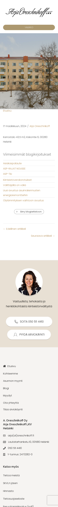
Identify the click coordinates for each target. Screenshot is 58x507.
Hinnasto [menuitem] (8, 491)
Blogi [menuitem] (6, 388)
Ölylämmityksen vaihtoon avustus (23, 200)
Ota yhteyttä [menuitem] (11, 403)
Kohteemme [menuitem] (10, 373)
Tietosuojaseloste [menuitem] (13, 499)
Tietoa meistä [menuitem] (11, 475)
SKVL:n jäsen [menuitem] (10, 483)
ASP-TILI (7, 174)
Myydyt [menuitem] (7, 395)
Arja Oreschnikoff (40, 126)
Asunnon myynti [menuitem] (12, 381)
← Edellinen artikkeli (14, 229)
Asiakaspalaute (12, 163)
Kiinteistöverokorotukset (17, 180)
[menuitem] (29, 366)
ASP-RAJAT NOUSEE (14, 168)
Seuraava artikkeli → (43, 236)
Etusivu (7, 110)
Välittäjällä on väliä (14, 185)
